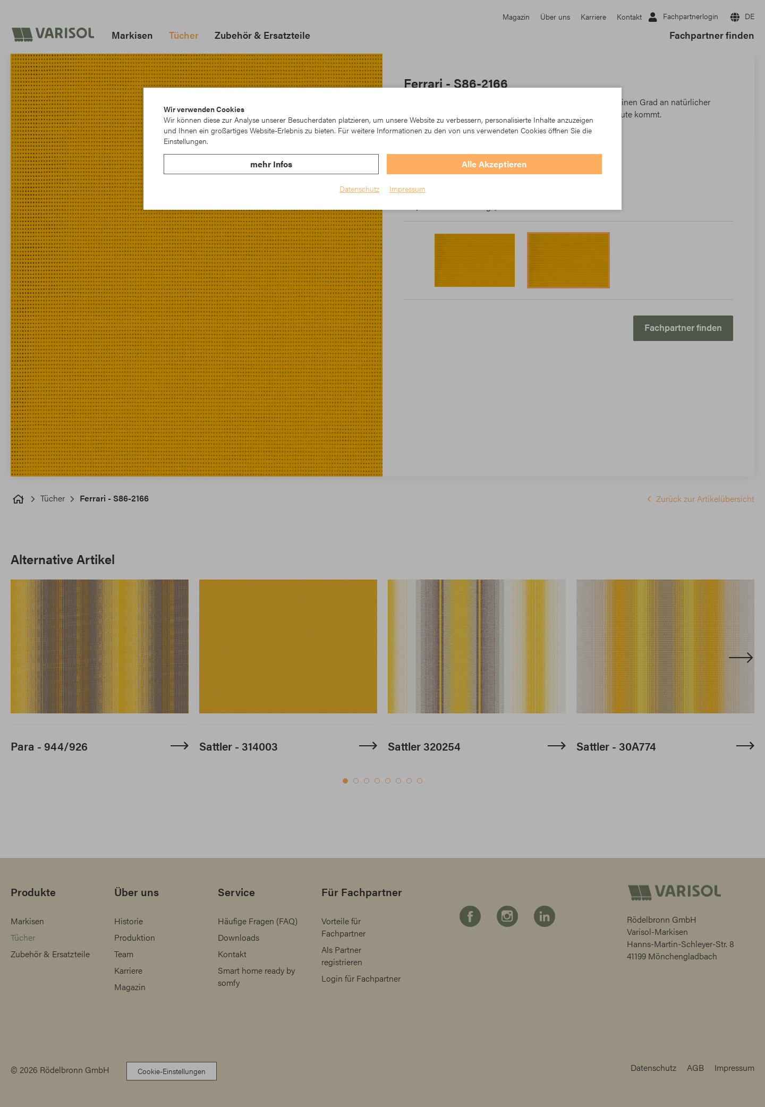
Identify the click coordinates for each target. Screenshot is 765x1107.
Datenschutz (359, 188)
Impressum (407, 188)
